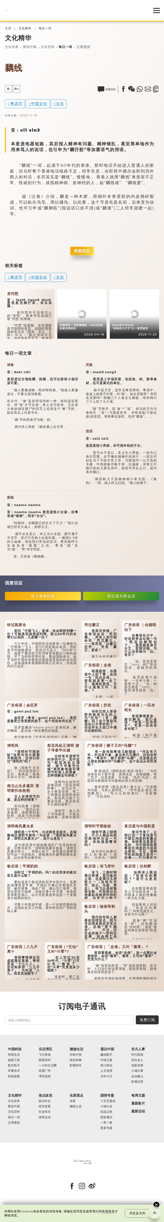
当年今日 (106, 1076)
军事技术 (14, 1070)
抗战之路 (106, 1111)
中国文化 (39, 103)
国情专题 (107, 1095)
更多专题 (106, 1128)
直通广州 (45, 1070)
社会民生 (45, 1111)
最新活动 (138, 1111)
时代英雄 (137, 1054)
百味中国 (76, 1054)
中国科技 (15, 1049)
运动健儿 (137, 1076)
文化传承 (12, 47)
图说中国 (30, 47)
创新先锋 (137, 1065)
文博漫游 (83, 47)
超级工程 (14, 1060)
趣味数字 (106, 1054)
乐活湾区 (45, 1049)
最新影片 (138, 1103)
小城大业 (106, 1106)
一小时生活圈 (48, 1065)
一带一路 (106, 1122)
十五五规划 (107, 1101)
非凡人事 (138, 1049)
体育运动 (45, 1117)
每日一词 (45, 28)
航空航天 (14, 1065)
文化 (60, 103)
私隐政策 (108, 1211)
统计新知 (106, 1065)
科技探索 (14, 1076)
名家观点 (76, 1095)
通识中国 (107, 1049)
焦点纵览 (45, 1095)
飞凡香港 (45, 1054)
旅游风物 (76, 1060)
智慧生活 (14, 1054)
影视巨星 (137, 1081)
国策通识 (106, 1117)
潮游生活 (76, 1049)
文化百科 (47, 47)
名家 (73, 1101)
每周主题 (138, 1095)
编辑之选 (76, 1106)
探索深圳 (45, 1060)
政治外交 (45, 1101)
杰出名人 (137, 1060)
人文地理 (106, 1070)
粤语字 (16, 103)
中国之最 (106, 1060)
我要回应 (82, 251)
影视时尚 (76, 1065)
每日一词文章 (18, 353)
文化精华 (25, 28)
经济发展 (45, 1106)
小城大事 (137, 1070)
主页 (8, 28)
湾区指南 (45, 1076)
